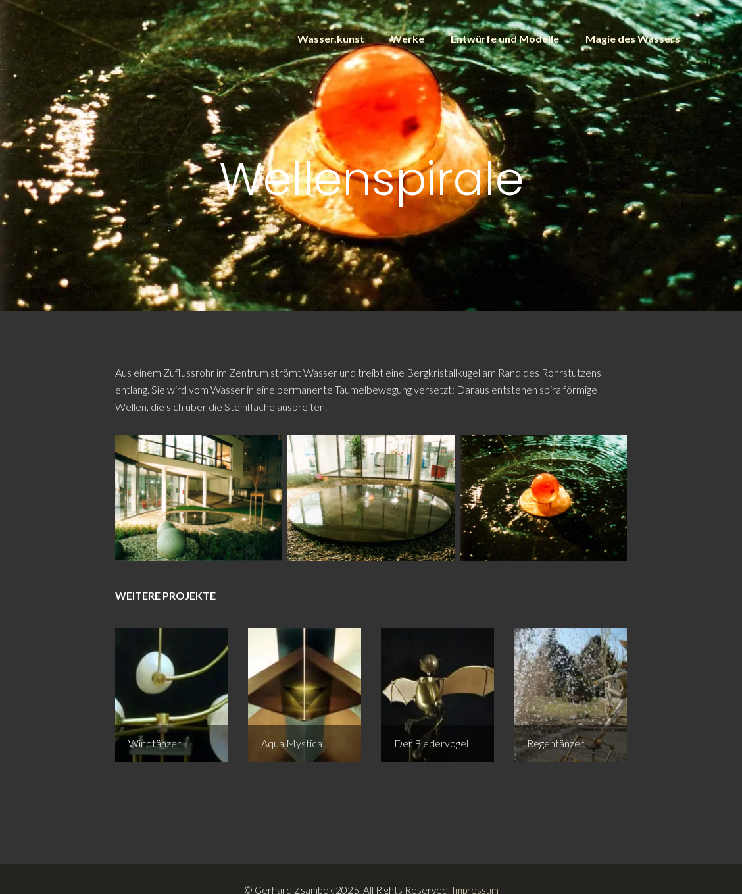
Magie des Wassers (632, 38)
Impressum (475, 868)
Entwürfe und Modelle (505, 38)
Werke (407, 38)
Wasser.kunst (330, 38)
